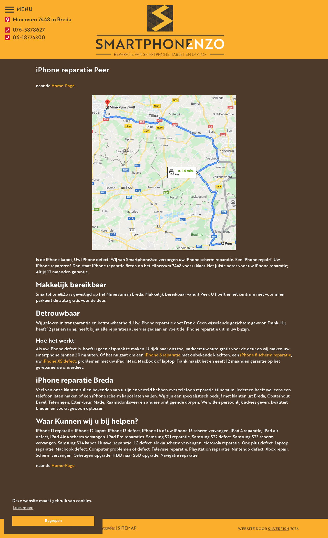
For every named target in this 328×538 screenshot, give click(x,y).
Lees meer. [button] (23, 507)
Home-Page (63, 86)
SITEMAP (127, 528)
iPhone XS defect (59, 361)
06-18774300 (29, 37)
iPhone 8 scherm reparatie (265, 355)
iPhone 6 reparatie (162, 355)
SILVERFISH (278, 528)
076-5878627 (29, 29)
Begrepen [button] (53, 521)
